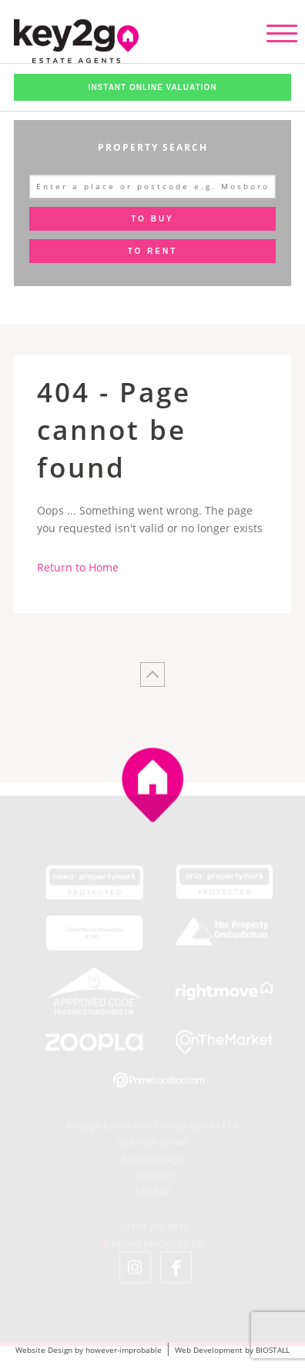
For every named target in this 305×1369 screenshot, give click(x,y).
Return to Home (78, 567)
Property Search (153, 147)
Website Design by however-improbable (88, 1349)
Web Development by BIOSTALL (232, 1349)
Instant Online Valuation (153, 87)
